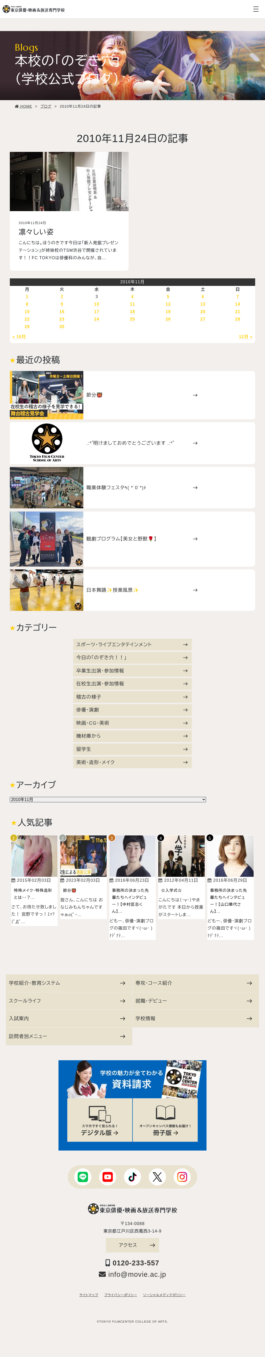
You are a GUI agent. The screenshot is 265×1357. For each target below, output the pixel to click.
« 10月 (19, 337)
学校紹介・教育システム (67, 983)
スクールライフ (67, 1001)
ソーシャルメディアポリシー (164, 1295)
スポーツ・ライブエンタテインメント (132, 644)
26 (168, 319)
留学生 (132, 749)
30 (61, 326)
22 (27, 319)
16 (61, 311)
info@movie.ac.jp (132, 1274)
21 (237, 311)
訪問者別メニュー (67, 1036)
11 (132, 304)
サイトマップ (88, 1295)
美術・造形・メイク (132, 762)
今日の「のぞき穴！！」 (132, 657)
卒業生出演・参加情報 (132, 670)
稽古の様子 (132, 697)
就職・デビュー (193, 1001)
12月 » (246, 337)
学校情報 (193, 1018)
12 (168, 304)
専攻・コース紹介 (193, 983)
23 (61, 319)
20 (202, 311)
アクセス (137, 1245)
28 (237, 319)
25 (132, 319)
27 (202, 319)
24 (96, 319)
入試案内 (67, 1018)
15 (27, 311)
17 (96, 311)
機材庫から (132, 736)
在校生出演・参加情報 (132, 683)
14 (237, 304)
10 (96, 304)
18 (132, 311)
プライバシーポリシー (120, 1295)
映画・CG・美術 (132, 723)
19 (168, 311)
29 (27, 326)
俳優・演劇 (132, 710)
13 (202, 304)
